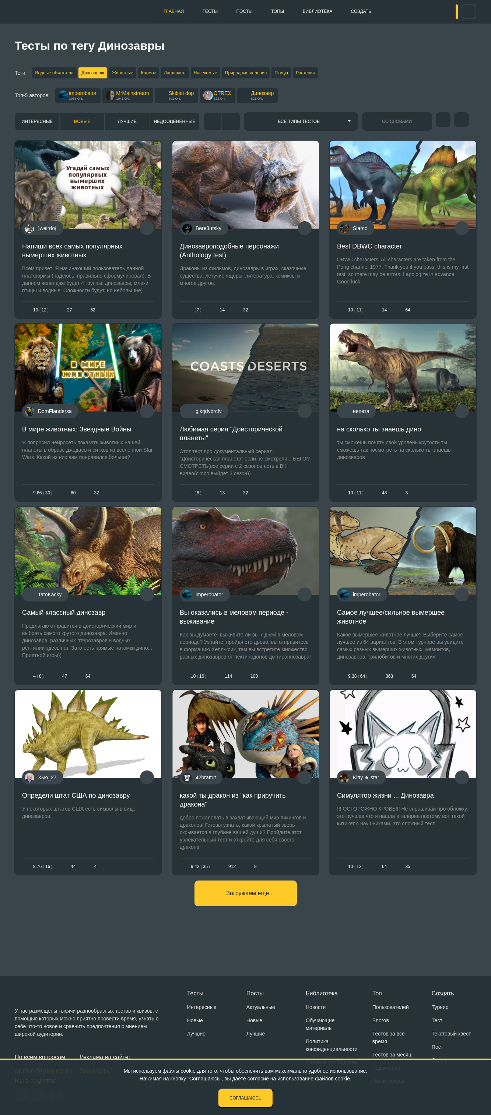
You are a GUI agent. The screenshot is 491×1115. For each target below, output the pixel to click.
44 (73, 886)
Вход (443, 12)
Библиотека (311, 11)
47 (64, 691)
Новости (316, 1007)
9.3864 (357, 691)
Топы (262, 11)
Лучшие (127, 124)
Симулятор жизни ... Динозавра (385, 815)
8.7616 (42, 886)
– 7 (196, 313)
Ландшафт (203, 73)
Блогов (380, 1020)
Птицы (330, 73)
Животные (137, 73)
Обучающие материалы (320, 1024)
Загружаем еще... (250, 919)
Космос (170, 73)
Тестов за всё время (388, 1037)
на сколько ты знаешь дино (379, 438)
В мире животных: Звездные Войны (76, 438)
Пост (437, 1047)
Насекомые (240, 73)
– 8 (196, 502)
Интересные (37, 124)
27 (69, 313)
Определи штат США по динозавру (76, 815)
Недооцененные (175, 124)
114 (228, 691)
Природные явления (288, 73)
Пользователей (390, 1007)
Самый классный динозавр (63, 627)
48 (384, 502)
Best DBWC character (369, 249)
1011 (356, 313)
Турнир (440, 1007)
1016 (198, 691)
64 (384, 886)
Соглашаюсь (245, 1098)
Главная (132, 11)
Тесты (177, 11)
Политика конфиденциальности (332, 1045)
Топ (377, 993)
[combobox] (301, 125)
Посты (220, 11)
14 (222, 313)
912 (232, 886)
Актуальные (260, 1007)
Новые (82, 124)
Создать (366, 11)
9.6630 (42, 502)
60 (73, 502)
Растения (361, 73)
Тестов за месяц (391, 1055)
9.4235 (200, 886)
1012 (41, 313)
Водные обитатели (55, 73)
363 (389, 691)
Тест (437, 1020)
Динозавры (100, 73)
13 (222, 502)
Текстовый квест (451, 1034)
